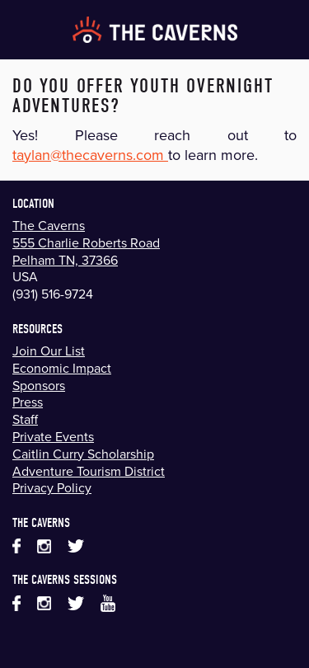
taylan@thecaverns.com (90, 154)
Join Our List (48, 350)
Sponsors (38, 385)
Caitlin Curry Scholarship (83, 454)
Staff (25, 419)
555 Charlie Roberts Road (86, 242)
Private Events (53, 436)
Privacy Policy (51, 487)
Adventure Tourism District (88, 471)
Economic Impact (61, 368)
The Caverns (48, 225)
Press (27, 402)
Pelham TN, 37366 (65, 260)
